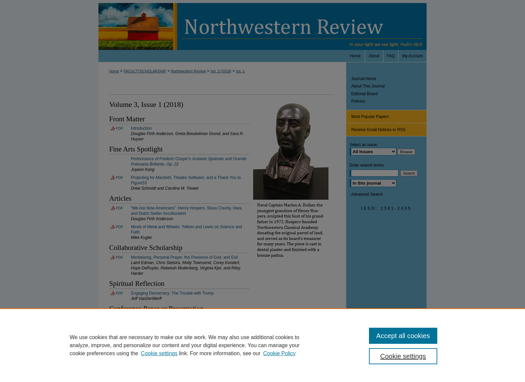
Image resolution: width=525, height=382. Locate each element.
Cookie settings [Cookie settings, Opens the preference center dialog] (403, 356)
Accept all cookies (403, 335)
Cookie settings (159, 353)
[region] (262, 345)
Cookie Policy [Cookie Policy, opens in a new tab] (279, 353)
